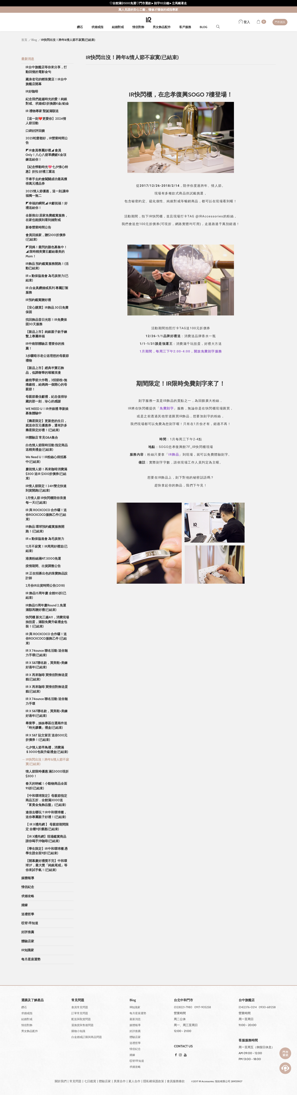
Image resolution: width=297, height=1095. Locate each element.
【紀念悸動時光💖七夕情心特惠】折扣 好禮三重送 (47, 169)
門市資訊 (280, 22)
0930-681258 (267, 1007)
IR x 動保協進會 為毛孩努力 (45, 539)
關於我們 (61, 1081)
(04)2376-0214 (248, 1007)
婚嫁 (24, 905)
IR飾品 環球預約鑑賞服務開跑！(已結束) (45, 529)
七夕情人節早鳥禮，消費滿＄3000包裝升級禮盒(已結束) (47, 750)
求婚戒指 (97, 27)
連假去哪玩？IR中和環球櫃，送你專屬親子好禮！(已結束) (46, 814)
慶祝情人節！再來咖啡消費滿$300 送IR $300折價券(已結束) (46, 473)
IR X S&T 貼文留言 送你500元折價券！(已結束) (46, 737)
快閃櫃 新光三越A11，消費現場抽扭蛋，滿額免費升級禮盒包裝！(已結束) (47, 621)
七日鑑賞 (90, 1081)
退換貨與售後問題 (82, 1025)
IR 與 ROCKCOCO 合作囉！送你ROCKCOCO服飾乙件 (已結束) (46, 638)
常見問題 (75, 1081)
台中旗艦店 (247, 1000)
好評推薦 (27, 932)
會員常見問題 (79, 1007)
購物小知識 (78, 1031)
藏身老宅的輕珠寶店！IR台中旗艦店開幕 (46, 81)
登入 (244, 22)
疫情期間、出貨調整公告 (43, 566)
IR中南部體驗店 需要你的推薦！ (45, 346)
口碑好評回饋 (35, 131)
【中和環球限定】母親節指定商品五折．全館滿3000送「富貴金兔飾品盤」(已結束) (46, 800)
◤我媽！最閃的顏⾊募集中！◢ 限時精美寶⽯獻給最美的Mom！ (46, 251)
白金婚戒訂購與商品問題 (86, 1037)
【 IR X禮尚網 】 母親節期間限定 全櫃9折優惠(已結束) (47, 827)
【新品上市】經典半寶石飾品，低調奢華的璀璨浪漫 (45, 370)
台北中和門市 (183, 1000)
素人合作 (134, 1081)
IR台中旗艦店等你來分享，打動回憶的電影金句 (46, 69)
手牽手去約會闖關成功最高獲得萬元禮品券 (46, 181)
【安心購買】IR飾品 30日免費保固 (47, 310)
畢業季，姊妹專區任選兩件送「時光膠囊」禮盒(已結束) (46, 725)
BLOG (203, 27)
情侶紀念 (27, 887)
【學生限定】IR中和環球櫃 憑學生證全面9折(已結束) (47, 851)
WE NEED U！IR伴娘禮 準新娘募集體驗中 (47, 411)
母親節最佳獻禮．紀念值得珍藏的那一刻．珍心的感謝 (46, 399)
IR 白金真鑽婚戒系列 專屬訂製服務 (47, 290)
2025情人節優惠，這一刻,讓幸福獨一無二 (47, 193)
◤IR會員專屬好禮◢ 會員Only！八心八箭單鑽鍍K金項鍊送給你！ (46, 154)
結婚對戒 (118, 27)
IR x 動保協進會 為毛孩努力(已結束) (47, 278)
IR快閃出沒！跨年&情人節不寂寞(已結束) (47, 762)
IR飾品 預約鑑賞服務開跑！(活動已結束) (47, 266)
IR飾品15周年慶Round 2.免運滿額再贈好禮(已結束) (46, 607)
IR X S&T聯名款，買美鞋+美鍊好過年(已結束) (47, 665)
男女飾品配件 (162, 27)
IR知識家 (27, 950)
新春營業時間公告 (38, 227)
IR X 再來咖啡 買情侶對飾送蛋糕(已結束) (47, 677)
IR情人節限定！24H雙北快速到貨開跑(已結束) (46, 488)
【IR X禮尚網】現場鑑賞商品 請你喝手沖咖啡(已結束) (46, 839)
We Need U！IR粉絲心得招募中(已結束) (46, 459)
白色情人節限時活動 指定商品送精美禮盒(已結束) (47, 447)
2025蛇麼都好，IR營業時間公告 (47, 140)
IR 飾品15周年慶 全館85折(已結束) (46, 595)
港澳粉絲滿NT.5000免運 (43, 558)
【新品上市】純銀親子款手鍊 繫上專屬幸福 (46, 334)
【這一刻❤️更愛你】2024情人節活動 (46, 121)
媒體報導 (27, 878)
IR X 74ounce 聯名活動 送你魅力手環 (47, 701)
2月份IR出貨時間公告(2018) (45, 585)
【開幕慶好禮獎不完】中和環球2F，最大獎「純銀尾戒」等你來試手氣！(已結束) (46, 865)
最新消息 (27, 59)
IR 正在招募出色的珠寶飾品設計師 (47, 576)
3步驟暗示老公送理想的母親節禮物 (47, 358)
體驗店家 (27, 941)
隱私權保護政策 (153, 1081)
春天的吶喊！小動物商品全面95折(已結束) (46, 786)
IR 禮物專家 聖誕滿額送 (42, 111)
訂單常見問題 (79, 1013)
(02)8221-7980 (183, 1007)
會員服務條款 (176, 1081)
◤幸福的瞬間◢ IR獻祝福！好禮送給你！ (47, 205)
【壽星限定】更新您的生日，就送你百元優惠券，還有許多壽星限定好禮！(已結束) (46, 425)
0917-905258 (202, 1007)
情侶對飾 (138, 27)
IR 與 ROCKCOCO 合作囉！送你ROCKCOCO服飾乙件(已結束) (46, 514)
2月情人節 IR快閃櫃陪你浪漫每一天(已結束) (46, 500)
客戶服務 (185, 27)
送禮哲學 (27, 914)
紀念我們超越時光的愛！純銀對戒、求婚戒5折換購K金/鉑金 (47, 101)
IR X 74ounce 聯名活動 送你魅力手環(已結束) (47, 653)
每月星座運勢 (30, 959)
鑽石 (80, 27)
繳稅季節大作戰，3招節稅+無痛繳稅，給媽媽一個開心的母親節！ (46, 384)
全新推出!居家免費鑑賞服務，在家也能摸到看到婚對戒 (47, 218)
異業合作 (120, 1081)
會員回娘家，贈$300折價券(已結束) (46, 237)
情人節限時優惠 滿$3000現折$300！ (47, 774)
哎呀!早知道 (29, 923)
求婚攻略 (27, 896)
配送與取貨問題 (81, 1019)
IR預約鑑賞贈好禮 (38, 300)
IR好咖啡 (32, 91)
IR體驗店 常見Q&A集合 (42, 437)
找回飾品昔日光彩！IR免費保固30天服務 (46, 322)
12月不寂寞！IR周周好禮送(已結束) (47, 549)
